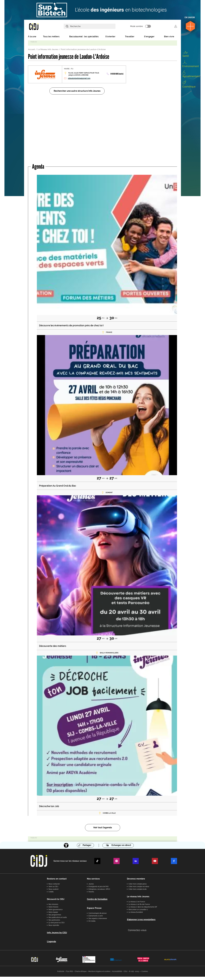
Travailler (129, 37)
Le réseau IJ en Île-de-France (139, 905)
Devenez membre (136, 879)
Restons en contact (57, 879)
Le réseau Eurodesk (136, 912)
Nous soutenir (54, 889)
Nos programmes (55, 915)
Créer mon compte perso (138, 884)
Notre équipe (53, 912)
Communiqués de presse (98, 914)
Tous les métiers (51, 37)
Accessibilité (117, 972)
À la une (32, 37)
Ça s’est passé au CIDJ (57, 923)
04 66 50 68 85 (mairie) (116, 74)
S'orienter (110, 37)
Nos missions (53, 905)
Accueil (31, 50)
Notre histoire (53, 907)
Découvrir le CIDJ (55, 899)
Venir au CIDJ (53, 887)
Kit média (92, 921)
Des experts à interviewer (98, 919)
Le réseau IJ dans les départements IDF (143, 907)
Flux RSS (69, 972)
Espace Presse (94, 908)
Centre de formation (97, 899)
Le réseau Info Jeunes (138, 897)
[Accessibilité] (66, 845)
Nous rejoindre (54, 926)
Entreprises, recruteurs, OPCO (99, 889)
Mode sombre (140, 26)
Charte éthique (81, 972)
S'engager (149, 37)
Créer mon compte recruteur (139, 887)
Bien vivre (169, 37)
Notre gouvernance (55, 910)
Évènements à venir (96, 916)
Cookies (144, 972)
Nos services (93, 879)
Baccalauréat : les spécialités (84, 37)
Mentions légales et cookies (99, 972)
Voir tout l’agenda (102, 828)
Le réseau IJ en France (137, 902)
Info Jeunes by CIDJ (57, 933)
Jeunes (91, 884)
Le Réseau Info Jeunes (48, 50)
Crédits (51, 892)
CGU (125, 972)
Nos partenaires (54, 920)
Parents (91, 892)
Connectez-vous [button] (137, 930)
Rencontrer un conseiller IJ (138, 910)
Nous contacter (54, 884)
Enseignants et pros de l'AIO (99, 887)
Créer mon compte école (138, 889)
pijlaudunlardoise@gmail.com (79, 79)
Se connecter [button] (175, 26)
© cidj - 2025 (134, 972)
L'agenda (51, 942)
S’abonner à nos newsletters (141, 920)
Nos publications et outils (58, 918)
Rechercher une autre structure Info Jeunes (77, 91)
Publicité (60, 972)
